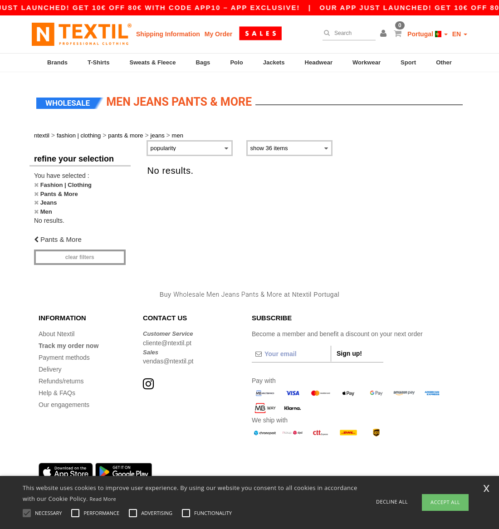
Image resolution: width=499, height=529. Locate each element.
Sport (408, 62)
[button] (384, 34)
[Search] (347, 33)
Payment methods (64, 352)
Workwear (366, 62)
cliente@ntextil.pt (167, 337)
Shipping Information (168, 34)
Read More (102, 498)
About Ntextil (56, 329)
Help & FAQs (57, 388)
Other (444, 62)
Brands (57, 62)
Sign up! (349, 348)
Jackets (274, 62)
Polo (236, 62)
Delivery (50, 364)
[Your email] (291, 349)
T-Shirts (98, 62)
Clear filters (79, 252)
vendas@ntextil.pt (168, 356)
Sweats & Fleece (153, 62)
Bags (203, 62)
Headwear (319, 62)
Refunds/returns (61, 376)
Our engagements (64, 399)
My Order (218, 34)
